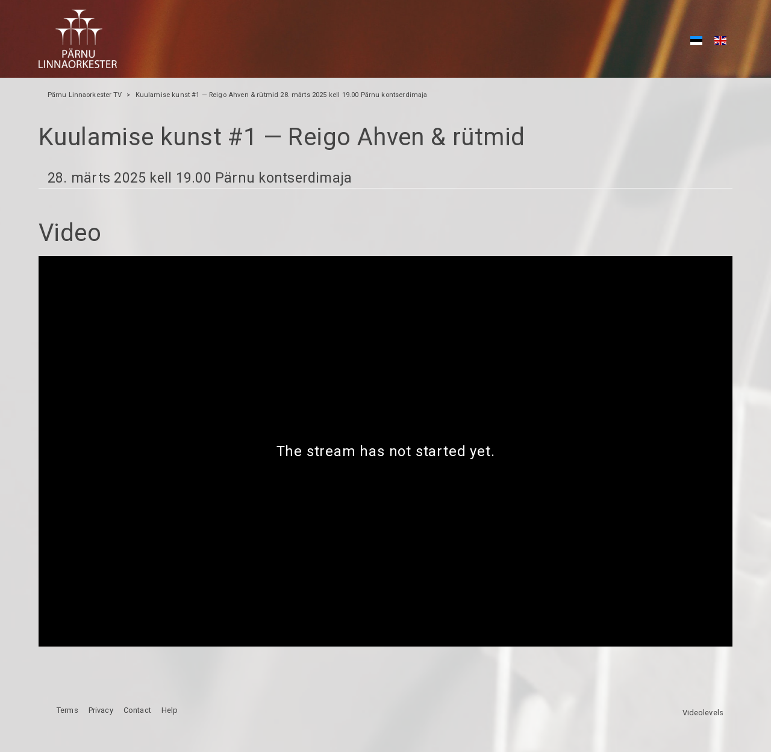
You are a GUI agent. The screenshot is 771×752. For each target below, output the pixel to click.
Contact (137, 710)
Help (169, 710)
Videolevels (702, 712)
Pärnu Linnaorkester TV (85, 95)
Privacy (101, 710)
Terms (67, 710)
